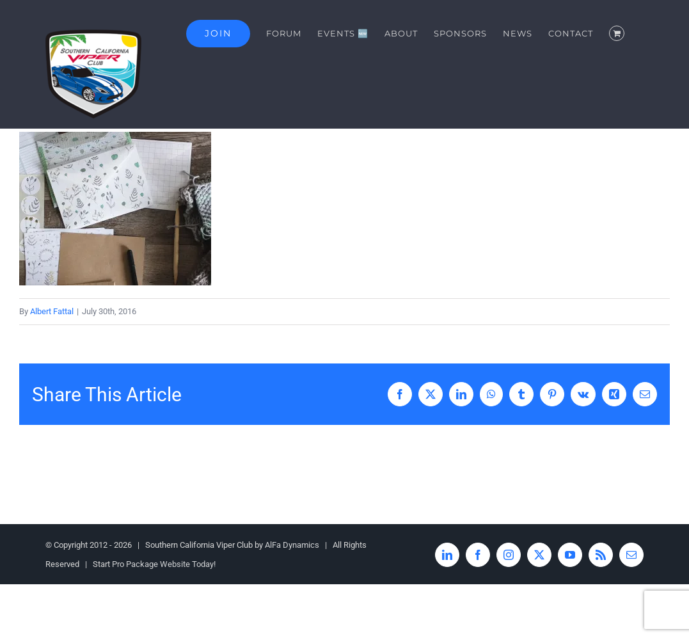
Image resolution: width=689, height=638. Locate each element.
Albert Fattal (52, 311)
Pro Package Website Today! (164, 564)
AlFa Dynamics (292, 545)
